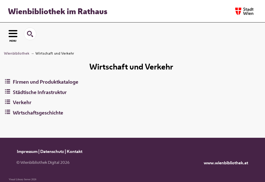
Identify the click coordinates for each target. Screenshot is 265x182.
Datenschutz (52, 151)
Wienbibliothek (16, 53)
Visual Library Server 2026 (22, 179)
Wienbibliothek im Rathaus (57, 11)
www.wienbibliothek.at (226, 163)
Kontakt (74, 151)
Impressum (27, 151)
